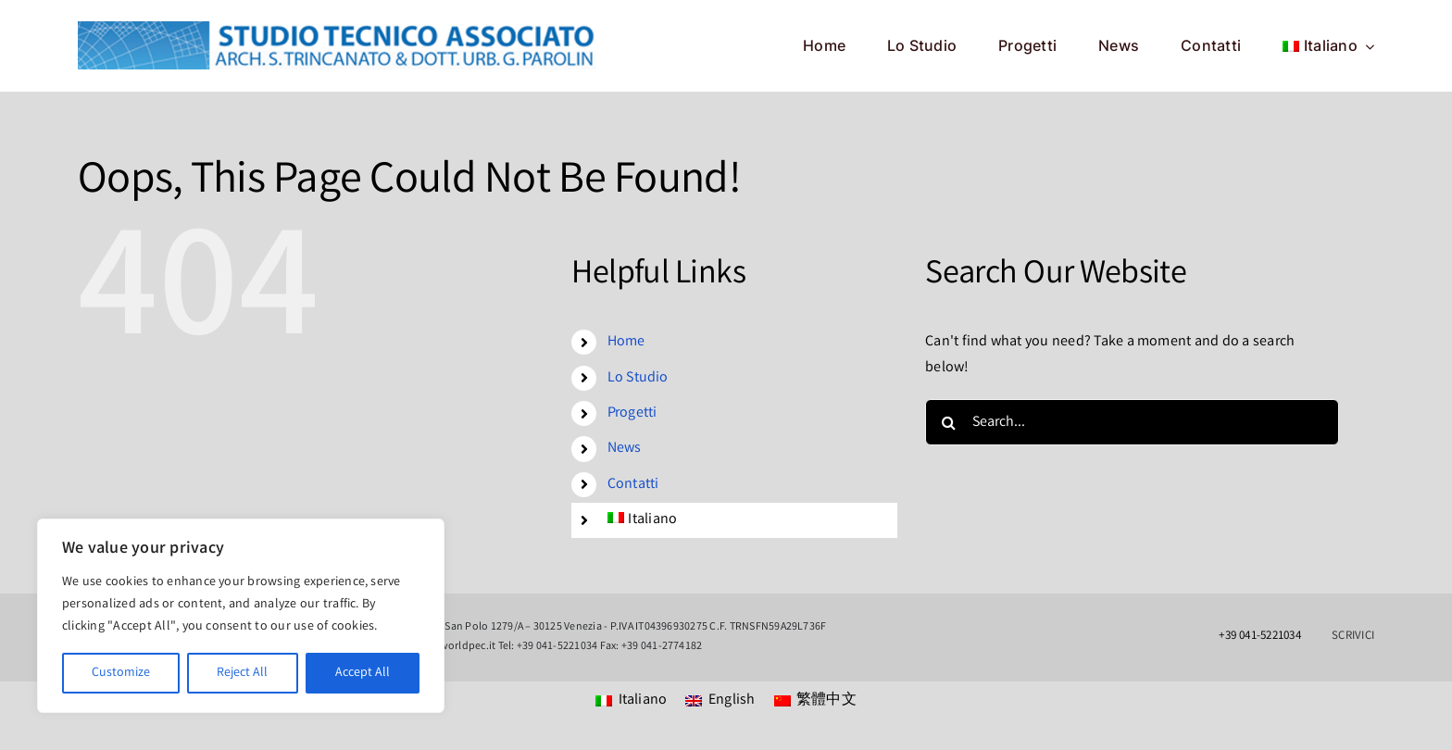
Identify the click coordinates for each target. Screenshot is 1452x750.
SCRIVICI (1353, 636)
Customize (121, 673)
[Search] (948, 422)
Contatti (633, 484)
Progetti (632, 413)
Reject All (242, 673)
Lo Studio (638, 378)
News (624, 448)
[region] (240, 616)
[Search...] (1132, 422)
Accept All (362, 673)
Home (626, 342)
